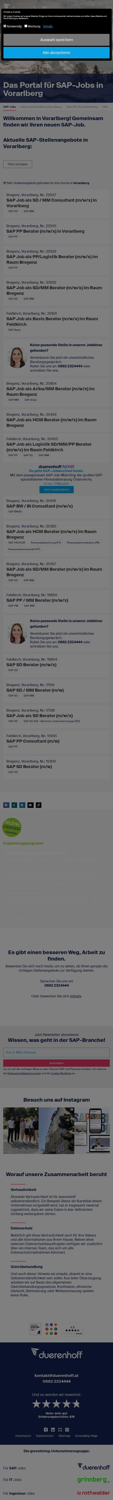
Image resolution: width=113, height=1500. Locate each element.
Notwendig (12, 26)
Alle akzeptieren (56, 52)
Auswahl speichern (56, 39)
